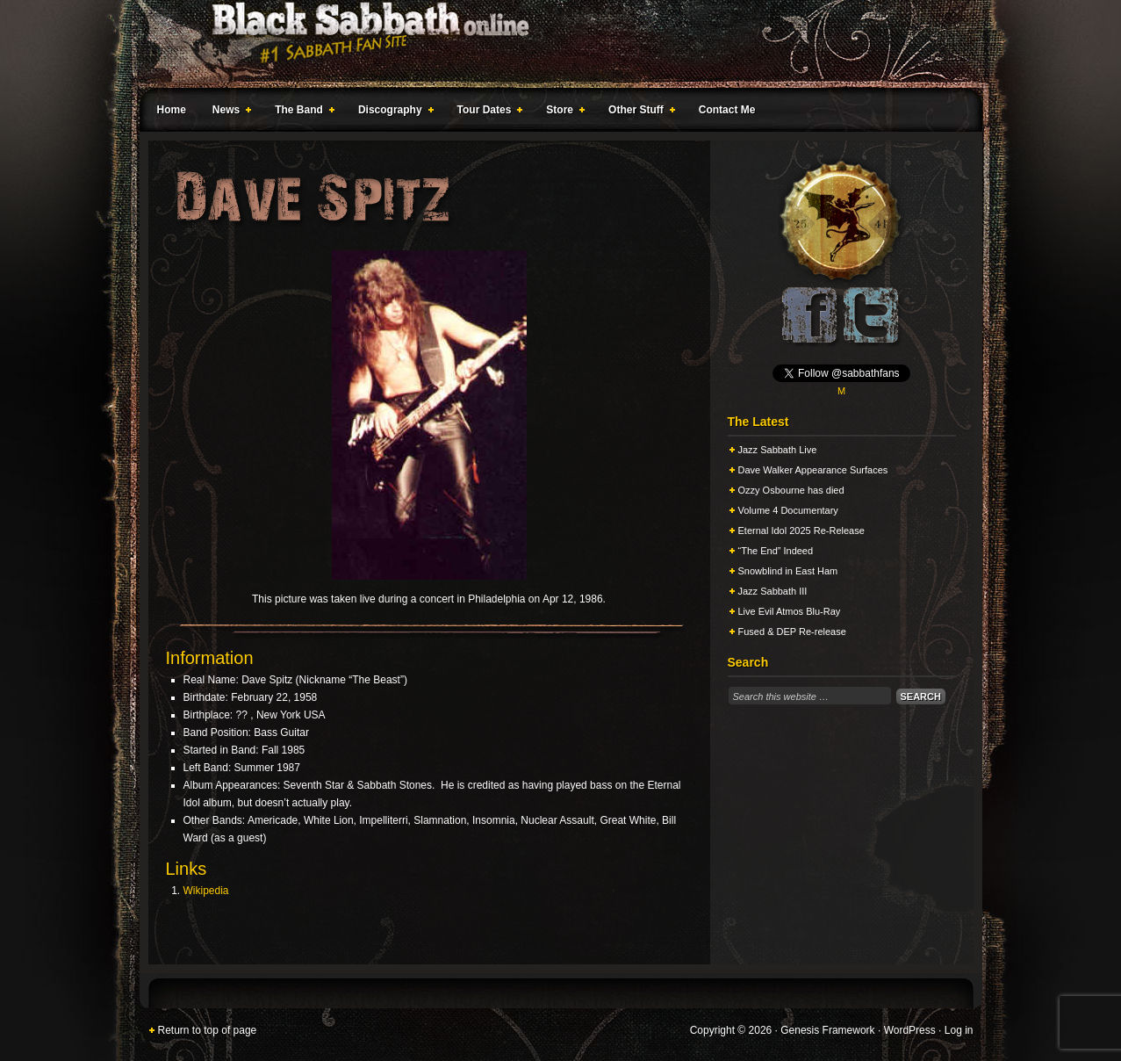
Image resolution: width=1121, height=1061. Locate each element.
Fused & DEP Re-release (792, 631)
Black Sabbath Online (552, 44)
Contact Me (727, 110)
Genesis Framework (827, 1030)
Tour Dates (487, 112)
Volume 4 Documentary (788, 510)
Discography (392, 112)
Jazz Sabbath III (773, 591)
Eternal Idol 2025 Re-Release (801, 530)
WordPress (910, 1030)
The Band (301, 112)
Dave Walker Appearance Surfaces (813, 470)
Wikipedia (206, 890)
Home (171, 110)
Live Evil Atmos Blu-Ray (789, 611)
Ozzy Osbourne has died (791, 490)
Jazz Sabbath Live (777, 449)
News (228, 112)
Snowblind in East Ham (788, 571)
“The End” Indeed (776, 550)
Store (561, 112)
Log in (959, 1030)
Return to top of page (207, 1030)
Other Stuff (638, 112)
